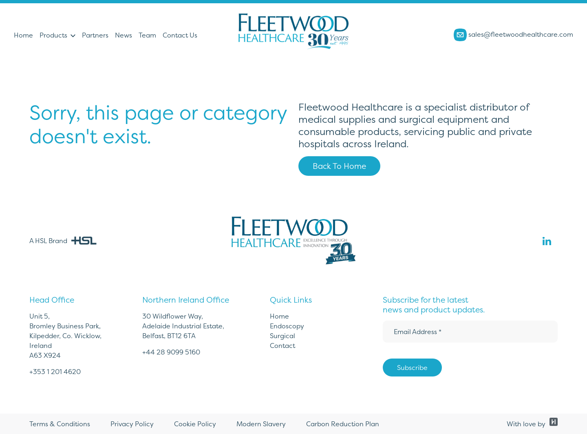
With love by (532, 424)
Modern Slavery (261, 424)
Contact (282, 345)
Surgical (282, 336)
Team (147, 35)
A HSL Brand (63, 241)
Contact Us (180, 35)
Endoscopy (287, 326)
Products (53, 35)
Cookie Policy (195, 424)
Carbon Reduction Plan (342, 424)
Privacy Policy (132, 424)
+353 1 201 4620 (55, 372)
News (123, 35)
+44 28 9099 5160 (171, 352)
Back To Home (339, 166)
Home (23, 35)
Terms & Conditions (59, 424)
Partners (95, 35)
